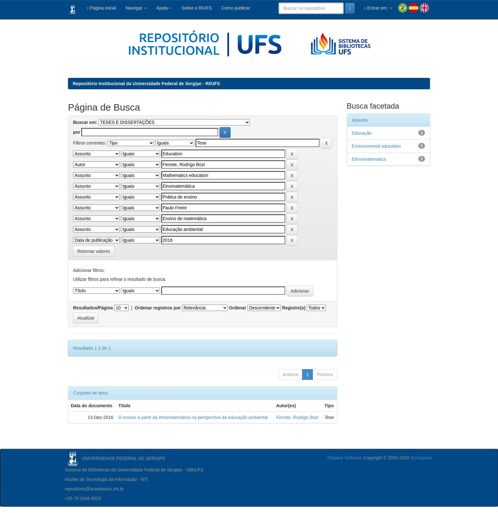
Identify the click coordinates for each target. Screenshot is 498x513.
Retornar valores (93, 251)
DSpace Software (344, 457)
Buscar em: (85, 122)
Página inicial (101, 8)
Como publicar (235, 7)
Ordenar (237, 307)
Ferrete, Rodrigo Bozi (297, 417)
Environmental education (376, 146)
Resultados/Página (93, 307)
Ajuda (163, 7)
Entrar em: (378, 8)
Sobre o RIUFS (196, 7)
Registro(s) (294, 307)
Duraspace (421, 457)
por (76, 132)
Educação (362, 133)
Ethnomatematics (369, 159)
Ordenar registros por (158, 307)
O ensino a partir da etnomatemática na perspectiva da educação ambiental (193, 417)
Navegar (136, 7)
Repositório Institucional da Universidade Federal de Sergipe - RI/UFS (146, 83)
